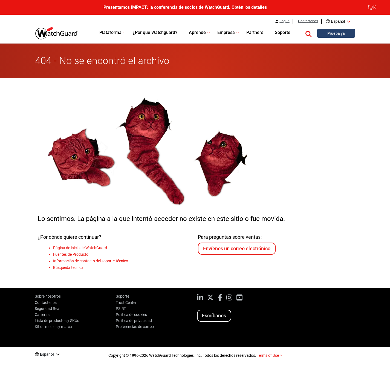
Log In (284, 21)
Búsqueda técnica (68, 267)
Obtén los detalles (249, 7)
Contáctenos (308, 21)
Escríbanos (214, 315)
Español (338, 21)
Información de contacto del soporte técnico (90, 261)
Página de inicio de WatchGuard (80, 248)
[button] (308, 33)
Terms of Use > (269, 355)
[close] (372, 7)
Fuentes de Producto (70, 254)
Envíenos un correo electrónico (236, 248)
